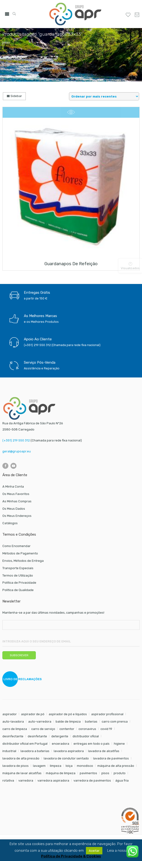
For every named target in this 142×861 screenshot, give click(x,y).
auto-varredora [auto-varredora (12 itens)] (39, 721)
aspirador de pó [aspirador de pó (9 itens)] (32, 714)
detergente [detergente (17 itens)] (59, 736)
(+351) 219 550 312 (16, 440)
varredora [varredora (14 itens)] (25, 780)
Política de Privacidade (19, 582)
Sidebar (14, 96)
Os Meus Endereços (17, 516)
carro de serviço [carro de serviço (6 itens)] (43, 729)
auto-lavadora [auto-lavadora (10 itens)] (13, 721)
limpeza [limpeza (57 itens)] (55, 766)
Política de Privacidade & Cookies (71, 856)
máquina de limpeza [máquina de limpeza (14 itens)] (60, 773)
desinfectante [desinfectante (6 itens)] (12, 736)
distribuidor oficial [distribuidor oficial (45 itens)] (86, 736)
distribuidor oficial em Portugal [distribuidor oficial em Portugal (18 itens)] (24, 743)
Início (6, 42)
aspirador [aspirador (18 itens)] (9, 714)
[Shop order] (104, 96)
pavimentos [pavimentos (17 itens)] (88, 773)
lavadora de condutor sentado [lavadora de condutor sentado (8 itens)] (66, 758)
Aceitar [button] (94, 850)
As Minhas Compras (17, 501)
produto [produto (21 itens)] (120, 773)
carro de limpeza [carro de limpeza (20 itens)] (14, 729)
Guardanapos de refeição (71, 263)
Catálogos (10, 523)
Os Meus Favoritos (15, 494)
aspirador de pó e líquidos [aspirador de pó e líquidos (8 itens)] (68, 714)
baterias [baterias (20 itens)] (91, 721)
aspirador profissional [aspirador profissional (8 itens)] (107, 714)
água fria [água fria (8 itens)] (122, 780)
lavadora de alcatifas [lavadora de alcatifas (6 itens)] (103, 751)
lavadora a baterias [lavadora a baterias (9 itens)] (35, 751)
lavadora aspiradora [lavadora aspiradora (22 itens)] (69, 751)
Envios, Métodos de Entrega (23, 561)
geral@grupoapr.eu (16, 451)
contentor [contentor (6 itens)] (66, 729)
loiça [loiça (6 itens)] (69, 766)
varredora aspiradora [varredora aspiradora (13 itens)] (53, 780)
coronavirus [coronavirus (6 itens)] (87, 729)
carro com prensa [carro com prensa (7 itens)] (115, 721)
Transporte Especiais (17, 568)
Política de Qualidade (18, 590)
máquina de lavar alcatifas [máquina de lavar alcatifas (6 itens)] (22, 773)
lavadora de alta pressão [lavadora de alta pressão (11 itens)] (20, 758)
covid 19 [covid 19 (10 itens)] (106, 729)
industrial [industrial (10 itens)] (9, 751)
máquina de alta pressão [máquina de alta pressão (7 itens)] (115, 766)
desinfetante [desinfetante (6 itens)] (37, 736)
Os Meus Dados (13, 508)
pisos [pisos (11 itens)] (105, 773)
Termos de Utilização (17, 575)
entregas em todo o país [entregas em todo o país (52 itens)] (92, 743)
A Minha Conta (13, 486)
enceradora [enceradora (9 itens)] (60, 743)
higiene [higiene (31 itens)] (119, 743)
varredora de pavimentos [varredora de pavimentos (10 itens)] (92, 780)
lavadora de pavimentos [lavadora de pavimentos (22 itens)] (111, 758)
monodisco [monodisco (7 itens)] (85, 766)
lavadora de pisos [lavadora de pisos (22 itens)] (15, 766)
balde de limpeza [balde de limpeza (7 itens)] (68, 721)
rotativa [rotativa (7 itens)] (8, 780)
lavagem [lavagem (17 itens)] (39, 766)
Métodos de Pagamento (20, 553)
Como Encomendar (16, 546)
